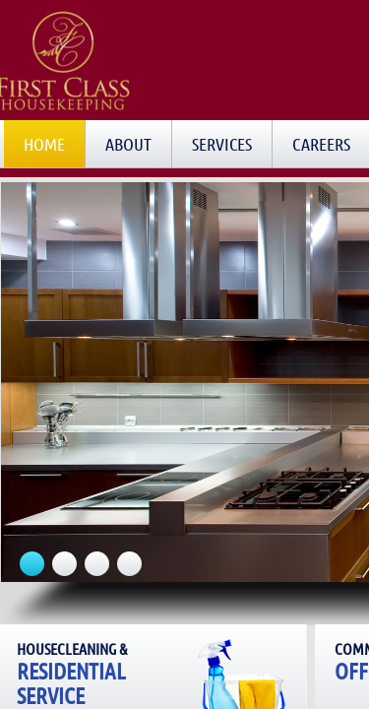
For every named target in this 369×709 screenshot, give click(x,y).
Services (222, 144)
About (128, 144)
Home (44, 144)
